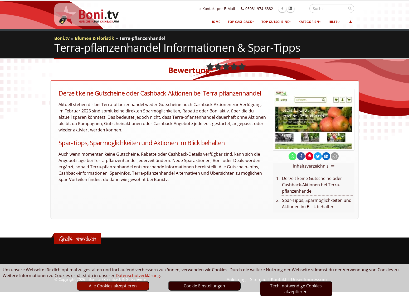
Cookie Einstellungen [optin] (204, 286)
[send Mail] (334, 156)
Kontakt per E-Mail (228, 8)
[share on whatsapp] (292, 156)
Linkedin (302, 8)
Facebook (294, 8)
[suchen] (350, 8)
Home (215, 22)
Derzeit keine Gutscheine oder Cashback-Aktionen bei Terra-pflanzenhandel (312, 184)
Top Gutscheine (276, 22)
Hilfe (334, 22)
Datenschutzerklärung (138, 275)
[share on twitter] (318, 156)
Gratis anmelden (77, 238)
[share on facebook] (301, 156)
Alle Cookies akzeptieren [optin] (113, 286)
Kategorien (310, 22)
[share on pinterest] (309, 156)
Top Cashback (241, 22)
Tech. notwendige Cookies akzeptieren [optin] (296, 289)
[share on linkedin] (326, 156)
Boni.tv (62, 38)
